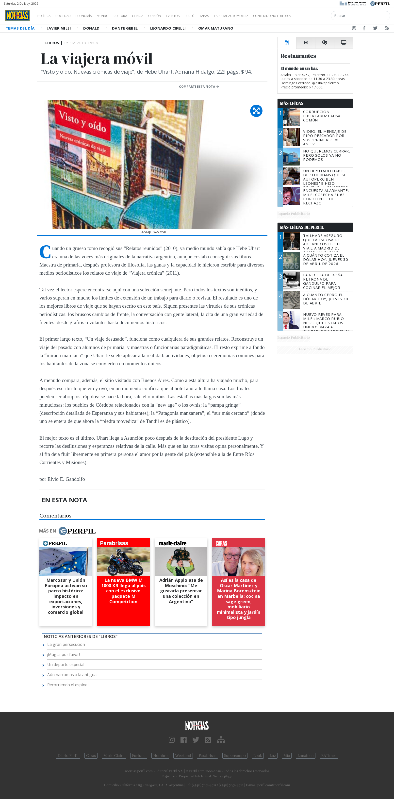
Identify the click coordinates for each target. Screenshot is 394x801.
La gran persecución (66, 644)
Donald (92, 28)
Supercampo (235, 755)
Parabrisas (207, 755)
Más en (67, 531)
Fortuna (139, 755)
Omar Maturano (215, 28)
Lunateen (305, 755)
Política (45, 15)
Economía (92, 15)
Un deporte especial (65, 664)
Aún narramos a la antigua (72, 674)
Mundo (114, 15)
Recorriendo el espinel (67, 684)
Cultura (134, 15)
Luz (273, 755)
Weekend (183, 755)
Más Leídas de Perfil (302, 227)
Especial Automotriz (264, 15)
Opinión (175, 15)
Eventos (196, 15)
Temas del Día (21, 28)
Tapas (232, 15)
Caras (91, 755)
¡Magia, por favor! (63, 654)
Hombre (160, 755)
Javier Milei (59, 28)
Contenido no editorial (314, 15)
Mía (287, 755)
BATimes (328, 755)
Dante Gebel (125, 28)
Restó (216, 15)
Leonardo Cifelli (168, 28)
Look (257, 755)
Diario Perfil (68, 755)
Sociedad (68, 15)
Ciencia (155, 15)
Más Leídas (291, 103)
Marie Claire (113, 755)
